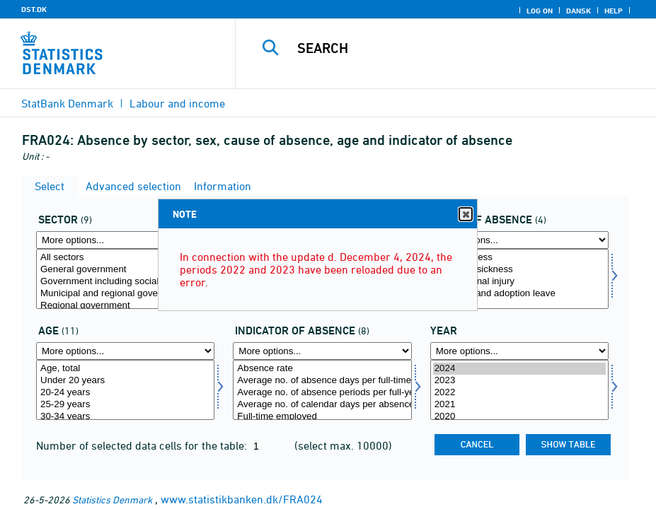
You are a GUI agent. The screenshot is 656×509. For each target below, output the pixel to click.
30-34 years (125, 417)
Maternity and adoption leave (519, 294)
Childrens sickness (519, 270)
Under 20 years (125, 381)
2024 (519, 369)
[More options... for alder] (125, 351)
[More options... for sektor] (125, 240)
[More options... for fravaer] (519, 240)
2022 (519, 393)
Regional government (125, 306)
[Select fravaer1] (322, 390)
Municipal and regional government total (125, 294)
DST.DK (34, 9)
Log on (539, 11)
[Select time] (519, 390)
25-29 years (125, 405)
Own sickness (519, 258)
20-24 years (125, 393)
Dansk (578, 11)
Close (465, 215)
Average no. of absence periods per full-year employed (322, 393)
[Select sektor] (125, 279)
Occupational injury (519, 282)
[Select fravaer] (519, 279)
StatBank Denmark (67, 103)
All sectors (125, 258)
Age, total (125, 369)
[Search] (458, 48)
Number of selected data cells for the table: (143, 445)
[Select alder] (125, 390)
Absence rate (322, 369)
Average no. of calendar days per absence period (322, 405)
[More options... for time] (519, 351)
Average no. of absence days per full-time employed (322, 381)
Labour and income (177, 103)
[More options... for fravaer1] (322, 351)
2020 (519, 417)
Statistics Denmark (112, 499)
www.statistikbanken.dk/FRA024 (242, 499)
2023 (519, 381)
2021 (519, 405)
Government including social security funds (125, 282)
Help (613, 11)
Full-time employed (322, 417)
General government (125, 270)
